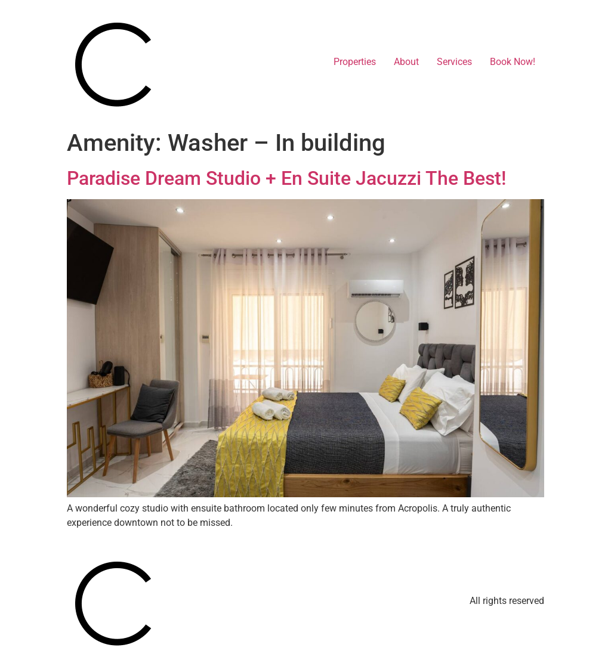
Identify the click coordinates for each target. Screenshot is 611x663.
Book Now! (512, 61)
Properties (355, 61)
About (406, 61)
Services (454, 61)
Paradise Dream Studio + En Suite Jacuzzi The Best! (286, 178)
